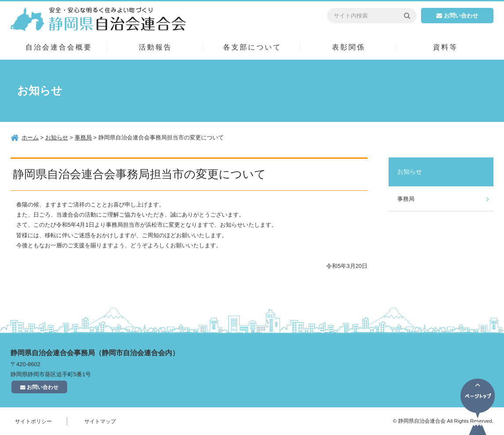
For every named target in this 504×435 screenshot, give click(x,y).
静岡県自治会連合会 (98, 18)
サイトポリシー (33, 421)
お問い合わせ (457, 15)
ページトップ (478, 406)
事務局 (405, 199)
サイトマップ (100, 421)
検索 (406, 15)
